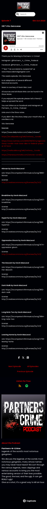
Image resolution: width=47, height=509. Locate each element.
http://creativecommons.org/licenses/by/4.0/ (21, 182)
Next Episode (14, 366)
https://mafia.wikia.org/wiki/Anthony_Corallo (21, 150)
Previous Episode (25, 371)
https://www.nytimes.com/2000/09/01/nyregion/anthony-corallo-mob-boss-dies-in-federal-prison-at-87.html (23, 143)
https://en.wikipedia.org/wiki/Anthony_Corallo (21, 136)
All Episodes (33, 366)
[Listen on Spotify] (27, 385)
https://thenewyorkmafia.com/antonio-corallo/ (22, 155)
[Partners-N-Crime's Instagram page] (14, 14)
